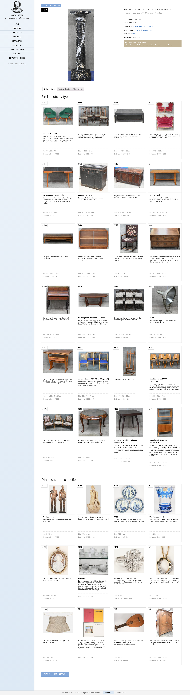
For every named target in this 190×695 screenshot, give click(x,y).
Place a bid (77, 89)
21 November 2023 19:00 (143, 30)
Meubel (142, 26)
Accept (108, 693)
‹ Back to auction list (51, 5)
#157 (134, 34)
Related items (49, 89)
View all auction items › (55, 674)
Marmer (136, 26)
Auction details (64, 89)
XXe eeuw (149, 26)
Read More (122, 693)
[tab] (50, 89)
